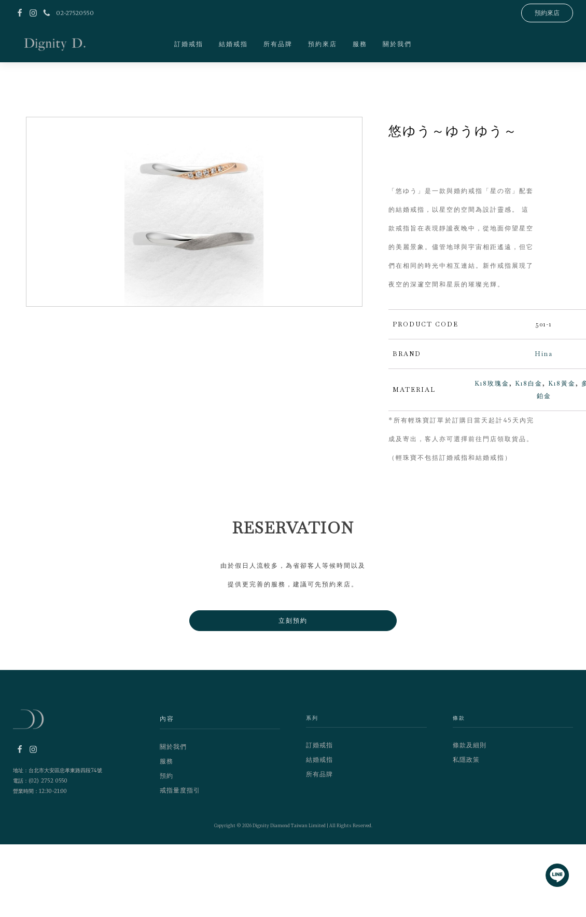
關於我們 (397, 44)
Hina (544, 354)
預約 (166, 775)
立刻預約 (293, 620)
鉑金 (544, 396)
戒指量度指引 (180, 790)
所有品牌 (277, 44)
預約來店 (322, 44)
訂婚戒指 (188, 44)
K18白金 (528, 383)
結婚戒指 (233, 44)
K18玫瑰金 (492, 383)
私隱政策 (466, 759)
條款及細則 (469, 745)
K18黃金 (562, 383)
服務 (360, 44)
